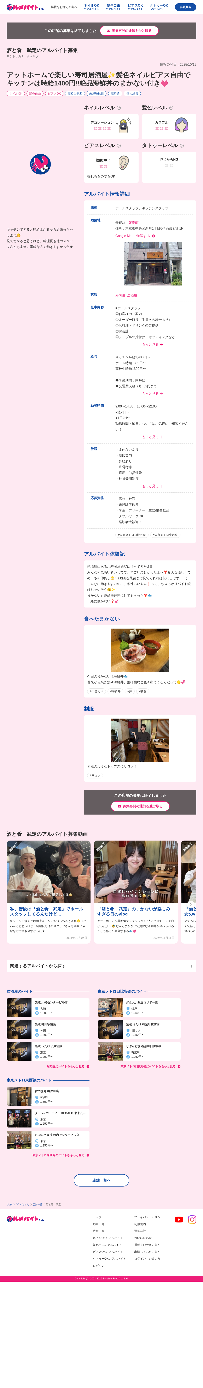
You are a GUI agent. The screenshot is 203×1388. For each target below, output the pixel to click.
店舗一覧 (37, 1204)
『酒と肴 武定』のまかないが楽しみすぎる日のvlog (133, 911)
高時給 (115, 93)
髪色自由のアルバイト (107, 1244)
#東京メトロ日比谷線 (132, 534)
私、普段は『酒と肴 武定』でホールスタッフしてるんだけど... (46, 911)
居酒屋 (132, 295)
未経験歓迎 (96, 93)
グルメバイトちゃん (18, 1204)
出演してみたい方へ (147, 1251)
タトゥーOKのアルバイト (109, 1258)
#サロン (95, 775)
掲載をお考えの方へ (64, 7)
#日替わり (96, 691)
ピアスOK (54, 93)
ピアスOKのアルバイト (108, 1251)
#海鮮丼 (115, 691)
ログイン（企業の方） (148, 1258)
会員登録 (185, 7)
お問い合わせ (143, 1238)
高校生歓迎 (75, 93)
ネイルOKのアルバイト (108, 1238)
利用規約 (140, 1224)
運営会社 (140, 1231)
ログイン (98, 1265)
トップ (97, 1217)
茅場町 (134, 222)
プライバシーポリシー (148, 1217)
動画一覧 (98, 1224)
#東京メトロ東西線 (165, 534)
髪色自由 (35, 93)
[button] (190, 904)
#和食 (142, 691)
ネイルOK (15, 93)
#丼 (130, 691)
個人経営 (132, 93)
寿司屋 (120, 295)
